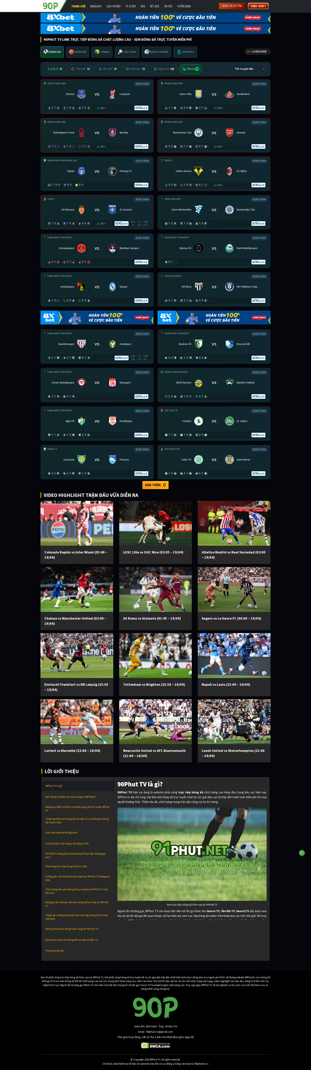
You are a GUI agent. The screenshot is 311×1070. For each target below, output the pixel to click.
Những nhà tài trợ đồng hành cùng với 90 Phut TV (71, 929)
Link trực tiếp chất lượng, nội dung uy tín (67, 843)
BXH (143, 6)
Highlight (96, 6)
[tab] (52, 52)
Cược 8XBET (258, 6)
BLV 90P (108, 69)
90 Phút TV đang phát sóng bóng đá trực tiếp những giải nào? (75, 855)
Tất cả (190, 69)
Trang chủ (78, 6)
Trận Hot (81, 69)
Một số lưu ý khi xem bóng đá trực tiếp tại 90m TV (71, 940)
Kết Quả (154, 6)
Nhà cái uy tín (232, 6)
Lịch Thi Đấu (114, 6)
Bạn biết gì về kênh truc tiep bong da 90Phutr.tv (70, 797)
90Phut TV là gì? (54, 786)
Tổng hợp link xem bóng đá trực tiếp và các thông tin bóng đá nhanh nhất (77, 820)
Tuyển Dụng (184, 6)
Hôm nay (136, 69)
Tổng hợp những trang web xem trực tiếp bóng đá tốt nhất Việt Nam (76, 917)
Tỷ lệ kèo (130, 6)
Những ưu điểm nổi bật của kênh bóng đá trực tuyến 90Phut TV (77, 808)
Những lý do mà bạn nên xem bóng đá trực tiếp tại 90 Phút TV (76, 904)
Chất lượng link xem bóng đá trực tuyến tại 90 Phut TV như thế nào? (76, 891)
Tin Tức (168, 6)
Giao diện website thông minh (61, 832)
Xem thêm (155, 485)
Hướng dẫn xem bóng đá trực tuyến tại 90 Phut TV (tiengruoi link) (77, 878)
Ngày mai (164, 69)
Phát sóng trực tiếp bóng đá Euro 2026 (66, 866)
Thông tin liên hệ (54, 950)
